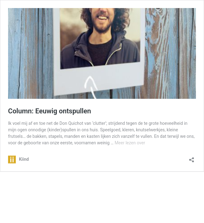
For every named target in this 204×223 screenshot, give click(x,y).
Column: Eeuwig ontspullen (49, 111)
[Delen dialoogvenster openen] (191, 158)
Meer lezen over (130, 142)
